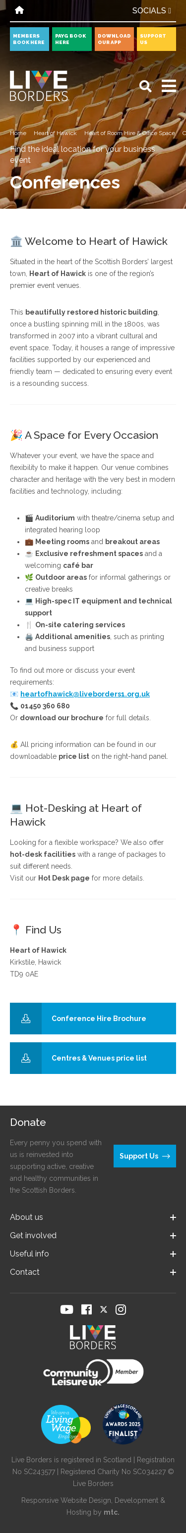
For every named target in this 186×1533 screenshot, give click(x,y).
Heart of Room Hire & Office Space (129, 133)
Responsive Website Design (66, 1500)
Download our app (114, 39)
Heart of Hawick (55, 133)
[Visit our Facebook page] (86, 1309)
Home (18, 133)
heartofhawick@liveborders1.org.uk (85, 694)
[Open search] (145, 86)
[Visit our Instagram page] (121, 1309)
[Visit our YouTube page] (66, 1309)
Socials (151, 10)
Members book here (29, 39)
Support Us (153, 39)
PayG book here (70, 39)
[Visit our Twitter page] (104, 1309)
